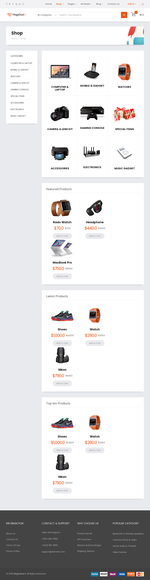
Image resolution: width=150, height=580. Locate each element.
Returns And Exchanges (89, 545)
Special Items (17, 96)
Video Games (120, 552)
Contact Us (113, 3)
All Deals (85, 3)
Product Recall (84, 533)
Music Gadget (18, 115)
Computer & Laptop (21, 64)
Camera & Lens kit (20, 82)
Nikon (62, 370)
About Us (10, 533)
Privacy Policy (13, 551)
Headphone (95, 222)
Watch (95, 329)
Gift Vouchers (84, 539)
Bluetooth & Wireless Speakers (128, 533)
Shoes (62, 329)
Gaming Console (20, 89)
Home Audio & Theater (124, 546)
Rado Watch (62, 222)
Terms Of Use (13, 545)
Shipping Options (85, 551)
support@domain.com (53, 551)
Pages (71, 3)
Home (48, 3)
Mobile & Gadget (21, 69)
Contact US (12, 539)
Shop (59, 3)
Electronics (17, 109)
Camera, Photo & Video (125, 539)
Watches (21, 76)
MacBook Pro (62, 262)
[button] (143, 3)
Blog (98, 3)
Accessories (17, 102)
